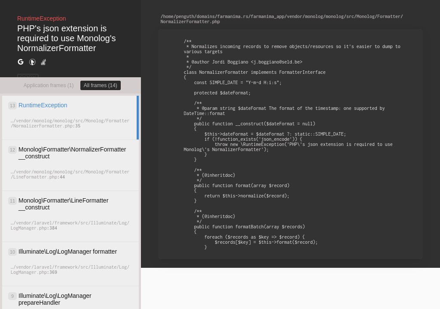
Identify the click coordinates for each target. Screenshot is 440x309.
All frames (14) (100, 85)
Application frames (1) (49, 85)
